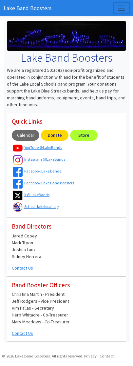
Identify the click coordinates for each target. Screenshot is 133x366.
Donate (55, 135)
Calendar (25, 135)
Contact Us (22, 268)
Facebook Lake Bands (37, 171)
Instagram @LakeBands (39, 159)
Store (83, 135)
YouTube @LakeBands (37, 147)
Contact (107, 356)
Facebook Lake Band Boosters (43, 182)
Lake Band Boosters (27, 8)
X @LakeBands (31, 194)
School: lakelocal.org (36, 206)
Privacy (90, 356)
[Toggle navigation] (121, 8)
